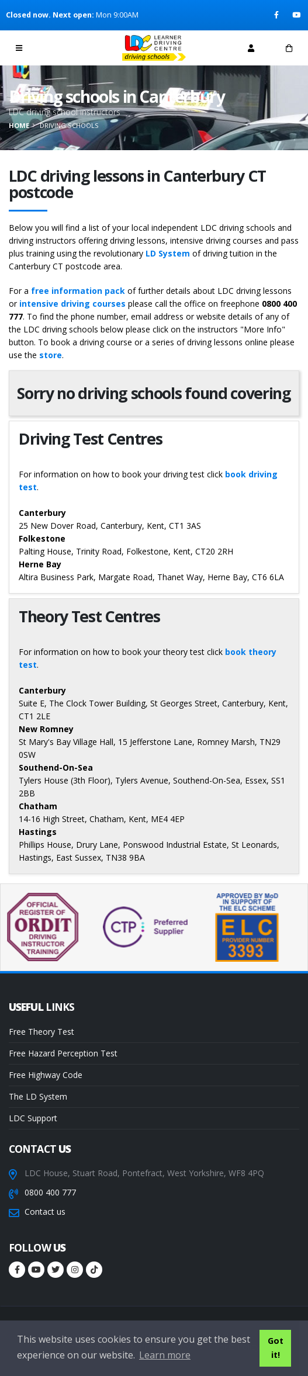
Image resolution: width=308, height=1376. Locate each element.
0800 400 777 (50, 1192)
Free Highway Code (45, 1074)
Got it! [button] (275, 1347)
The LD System (38, 1096)
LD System (168, 253)
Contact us (45, 1211)
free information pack (78, 290)
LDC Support (33, 1118)
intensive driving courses (72, 303)
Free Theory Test (41, 1031)
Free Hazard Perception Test (63, 1053)
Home (19, 125)
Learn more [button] (165, 1355)
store (50, 355)
